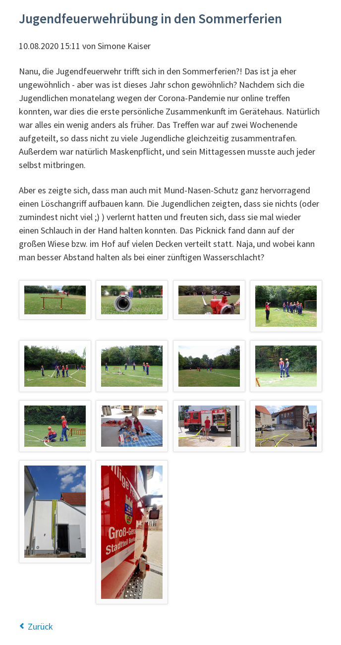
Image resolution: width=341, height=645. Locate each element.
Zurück (40, 626)
